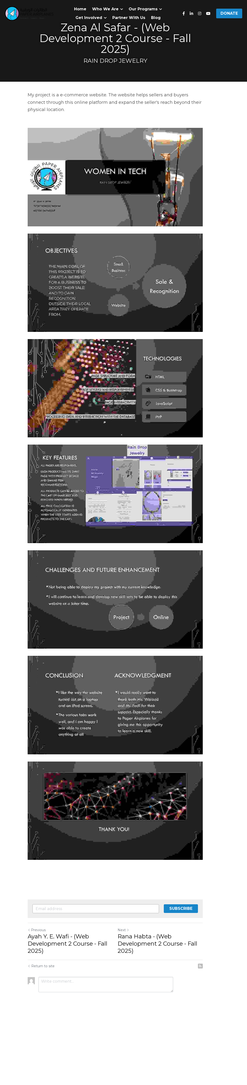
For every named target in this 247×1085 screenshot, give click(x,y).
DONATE (229, 13)
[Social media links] (184, 13)
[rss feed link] (217, 1030)
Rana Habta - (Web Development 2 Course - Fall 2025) (166, 1008)
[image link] (29, 13)
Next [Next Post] (132, 994)
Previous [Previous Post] (37, 994)
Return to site (41, 1031)
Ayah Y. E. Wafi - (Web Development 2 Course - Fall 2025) (68, 1008)
